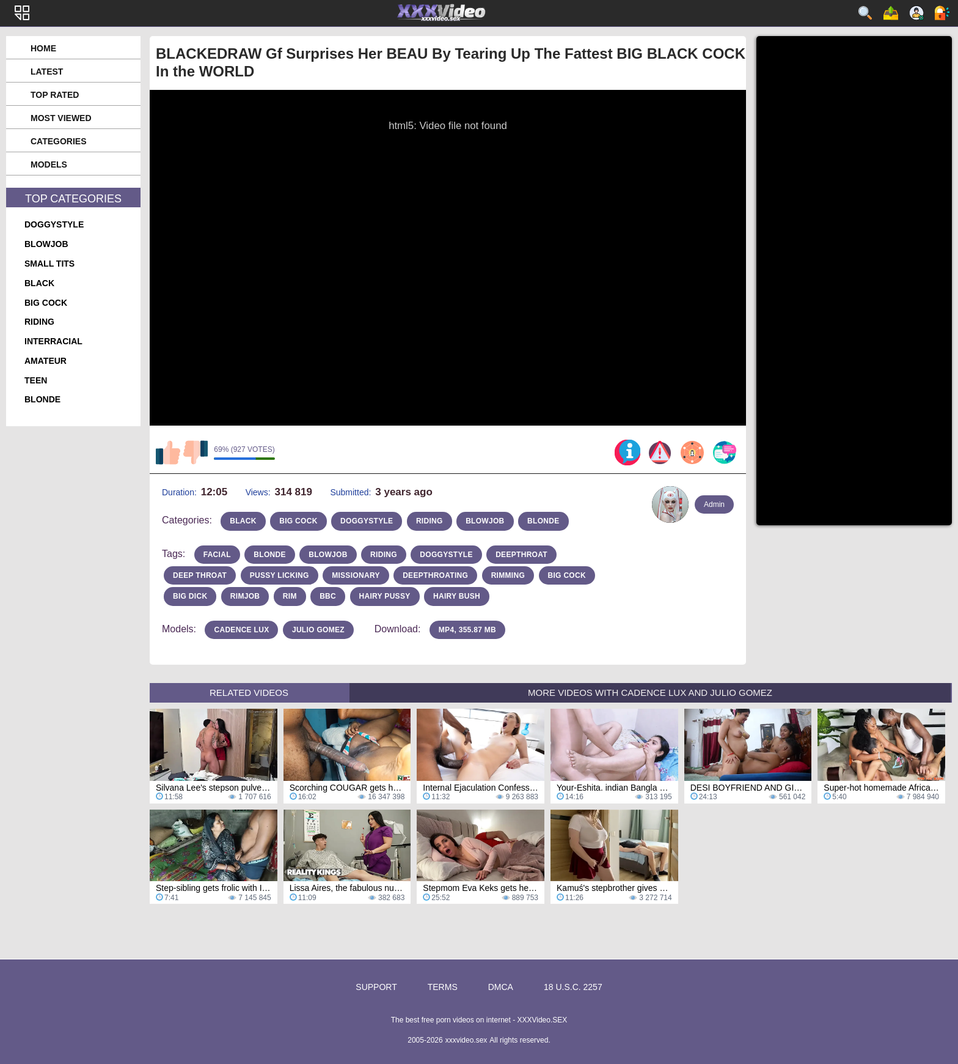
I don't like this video (195, 452)
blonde (42, 399)
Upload (891, 13)
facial (217, 554)
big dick (190, 596)
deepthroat (521, 554)
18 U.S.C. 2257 (573, 987)
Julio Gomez (318, 630)
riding (39, 322)
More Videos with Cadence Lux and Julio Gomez (650, 692)
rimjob (245, 596)
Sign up (916, 13)
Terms (443, 987)
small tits (49, 263)
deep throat (200, 575)
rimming (508, 575)
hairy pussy (385, 596)
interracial (53, 341)
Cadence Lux (241, 630)
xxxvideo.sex (466, 1040)
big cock (45, 303)
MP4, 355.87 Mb (467, 630)
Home (43, 48)
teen (35, 380)
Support (376, 987)
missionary (356, 575)
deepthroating (435, 575)
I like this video (168, 452)
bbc (328, 596)
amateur (45, 361)
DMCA (500, 987)
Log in (942, 13)
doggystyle (54, 224)
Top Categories (73, 199)
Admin (714, 504)
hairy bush (456, 596)
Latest (47, 71)
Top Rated (55, 95)
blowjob (46, 244)
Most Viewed (61, 118)
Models (49, 164)
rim (290, 596)
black (39, 283)
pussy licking (279, 575)
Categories (59, 141)
